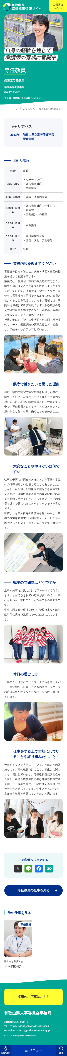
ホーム (18, 109)
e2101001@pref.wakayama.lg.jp (31, 1030)
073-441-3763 (17, 1026)
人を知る (30, 109)
